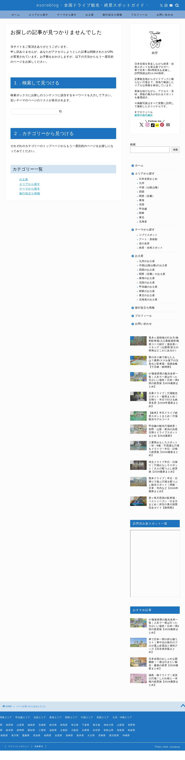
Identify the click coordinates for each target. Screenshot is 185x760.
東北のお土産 (147, 295)
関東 (141, 213)
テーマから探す (67, 14)
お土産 (89, 14)
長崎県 (69, 735)
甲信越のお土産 (148, 286)
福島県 (31, 725)
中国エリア (87, 717)
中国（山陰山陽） (149, 187)
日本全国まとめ (148, 179)
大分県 (91, 735)
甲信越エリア (22, 717)
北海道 (143, 221)
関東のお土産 (147, 291)
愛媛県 (26, 735)
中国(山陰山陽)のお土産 (153, 265)
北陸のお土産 (147, 282)
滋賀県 (53, 730)
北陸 (141, 204)
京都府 (64, 730)
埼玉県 (74, 725)
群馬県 (64, 725)
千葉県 (85, 725)
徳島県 (4, 735)
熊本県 (80, 735)
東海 (141, 200)
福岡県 (47, 735)
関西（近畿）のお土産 (152, 274)
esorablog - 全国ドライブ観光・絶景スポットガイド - (92, 5)
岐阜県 (9, 730)
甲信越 (143, 209)
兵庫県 (85, 730)
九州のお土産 (147, 261)
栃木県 (53, 725)
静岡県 (20, 730)
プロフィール (139, 14)
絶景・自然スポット (151, 247)
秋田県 (9, 725)
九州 (141, 183)
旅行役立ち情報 (112, 14)
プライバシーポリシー (18, 746)
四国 (141, 191)
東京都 (96, 725)
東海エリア (55, 717)
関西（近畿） (147, 196)
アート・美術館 (148, 239)
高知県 (36, 735)
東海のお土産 (147, 278)
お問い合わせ (165, 14)
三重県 (42, 730)
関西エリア (71, 717)
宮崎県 (102, 735)
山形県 (20, 725)
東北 (141, 217)
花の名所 (144, 243)
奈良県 (96, 730)
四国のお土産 (147, 269)
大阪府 (74, 730)
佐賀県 (58, 735)
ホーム (16, 14)
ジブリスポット (148, 235)
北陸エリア (40, 717)
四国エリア (103, 717)
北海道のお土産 (148, 299)
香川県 (15, 735)
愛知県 (31, 730)
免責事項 (39, 746)
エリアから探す (38, 14)
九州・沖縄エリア (122, 717)
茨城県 (42, 725)
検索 (133, 144)
